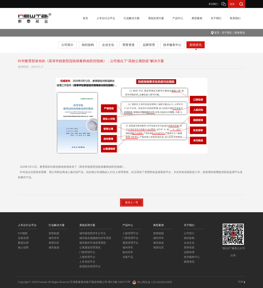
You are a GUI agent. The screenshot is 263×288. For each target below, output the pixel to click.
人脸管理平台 (87, 257)
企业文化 (108, 44)
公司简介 (67, 44)
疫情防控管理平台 (90, 266)
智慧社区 (54, 242)
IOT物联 (23, 233)
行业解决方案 (132, 18)
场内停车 (128, 247)
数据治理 (23, 242)
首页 (85, 18)
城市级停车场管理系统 (92, 242)
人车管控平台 (87, 261)
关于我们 (216, 18)
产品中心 (177, 18)
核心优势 (23, 247)
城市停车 (54, 238)
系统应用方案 (156, 18)
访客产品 (128, 257)
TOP (241, 281)
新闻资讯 (196, 44)
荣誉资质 (129, 44)
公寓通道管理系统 (90, 247)
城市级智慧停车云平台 (92, 233)
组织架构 (88, 44)
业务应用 (23, 238)
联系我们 (235, 18)
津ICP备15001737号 (119, 282)
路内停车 (128, 252)
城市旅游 (54, 247)
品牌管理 (149, 44)
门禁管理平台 (87, 252)
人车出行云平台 (106, 18)
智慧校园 (54, 233)
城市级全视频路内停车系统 (95, 238)
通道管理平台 (130, 242)
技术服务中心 (172, 44)
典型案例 (197, 18)
